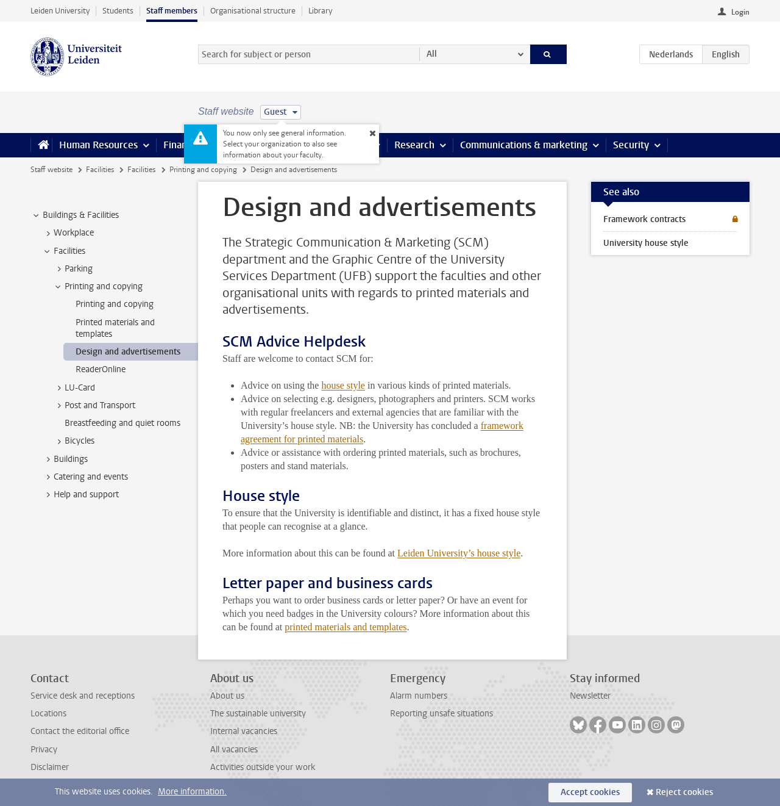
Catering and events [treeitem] (85, 477)
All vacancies (234, 749)
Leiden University (60, 10)
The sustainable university (258, 713)
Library (320, 10)
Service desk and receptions (82, 696)
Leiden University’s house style (458, 553)
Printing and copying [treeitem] (98, 287)
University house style (646, 243)
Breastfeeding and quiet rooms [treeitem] (122, 423)
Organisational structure (253, 10)
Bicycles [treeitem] (73, 441)
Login (740, 12)
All (432, 54)
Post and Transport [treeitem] (94, 406)
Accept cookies (590, 792)
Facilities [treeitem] (63, 251)
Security (631, 145)
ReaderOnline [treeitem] (101, 369)
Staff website (51, 170)
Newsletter (590, 696)
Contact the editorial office (79, 731)
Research (414, 145)
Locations (48, 713)
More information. (192, 791)
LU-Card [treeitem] (74, 388)
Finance (180, 145)
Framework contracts (644, 219)
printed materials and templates (345, 627)
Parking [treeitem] (73, 269)
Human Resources (98, 145)
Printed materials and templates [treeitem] (115, 328)
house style (343, 385)
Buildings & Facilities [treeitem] (75, 215)
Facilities (100, 170)
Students (117, 10)
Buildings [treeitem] (65, 459)
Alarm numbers (418, 696)
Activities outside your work (262, 767)
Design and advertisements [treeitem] (128, 352)
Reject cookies (684, 792)
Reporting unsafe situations (441, 713)
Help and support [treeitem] (80, 495)
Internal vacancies (243, 731)
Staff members (171, 10)
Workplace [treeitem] (68, 233)
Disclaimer (49, 767)
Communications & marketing (523, 145)
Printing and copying (203, 170)
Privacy (43, 749)
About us (227, 696)
